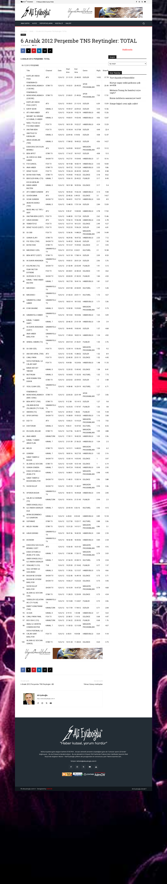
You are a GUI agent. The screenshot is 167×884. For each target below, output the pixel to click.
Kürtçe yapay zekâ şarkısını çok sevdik (125, 84)
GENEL (31, 31)
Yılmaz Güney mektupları (93, 684)
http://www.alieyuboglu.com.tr (46, 698)
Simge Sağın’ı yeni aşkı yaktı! (124, 103)
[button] (143, 23)
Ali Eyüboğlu (42, 695)
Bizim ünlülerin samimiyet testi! (125, 98)
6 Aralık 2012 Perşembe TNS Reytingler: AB (37, 684)
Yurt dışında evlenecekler (122, 77)
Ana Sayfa (24, 31)
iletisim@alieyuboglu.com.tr (86, 761)
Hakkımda (127, 49)
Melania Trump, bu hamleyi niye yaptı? (125, 91)
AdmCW (49, 789)
